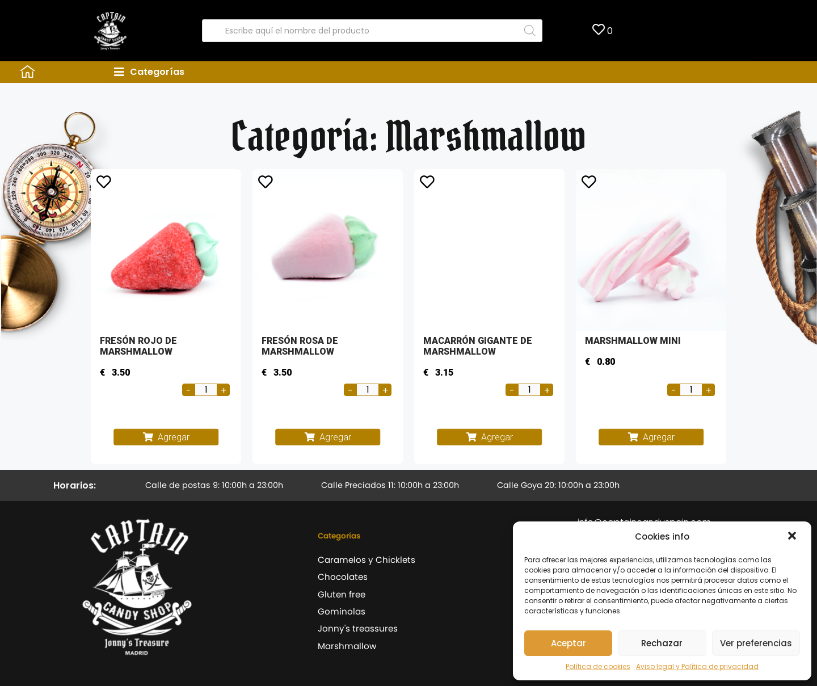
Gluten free (341, 594)
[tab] (429, 72)
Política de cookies (598, 666)
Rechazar (662, 643)
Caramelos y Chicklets (366, 560)
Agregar (173, 437)
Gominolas (341, 611)
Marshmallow (347, 646)
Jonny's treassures (358, 628)
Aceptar (568, 643)
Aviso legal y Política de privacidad (697, 666)
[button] (793, 537)
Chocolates (343, 577)
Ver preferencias (756, 643)
